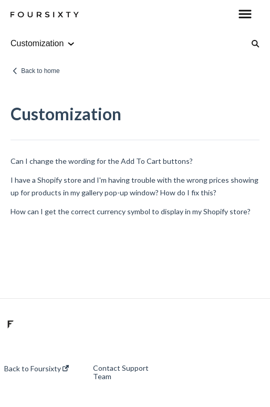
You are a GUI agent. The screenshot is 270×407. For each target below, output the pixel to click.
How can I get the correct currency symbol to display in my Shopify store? (131, 211)
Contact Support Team (121, 372)
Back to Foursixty (36, 368)
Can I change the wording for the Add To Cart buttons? (102, 160)
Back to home (40, 71)
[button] (245, 14)
